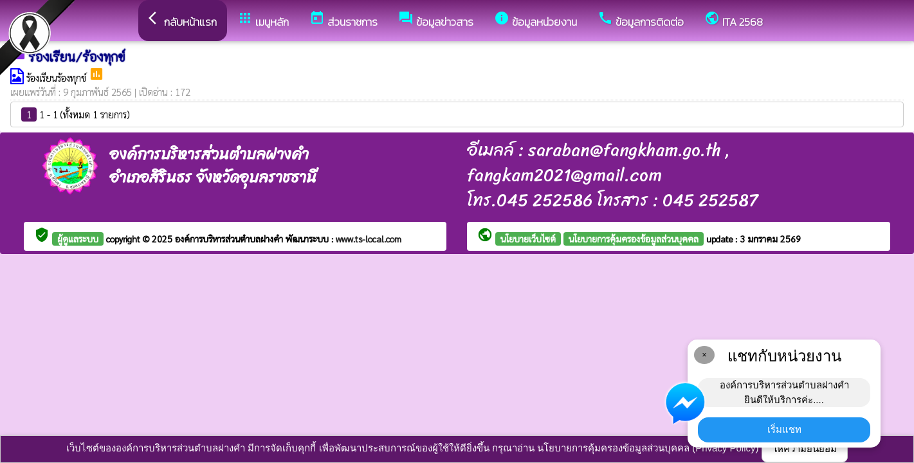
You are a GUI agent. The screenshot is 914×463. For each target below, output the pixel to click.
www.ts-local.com (368, 238)
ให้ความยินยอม (804, 448)
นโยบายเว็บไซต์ (528, 238)
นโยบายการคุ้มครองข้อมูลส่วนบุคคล (634, 238)
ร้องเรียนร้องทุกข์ (57, 77)
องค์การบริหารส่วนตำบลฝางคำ (230, 238)
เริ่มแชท (784, 429)
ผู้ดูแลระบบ (77, 238)
